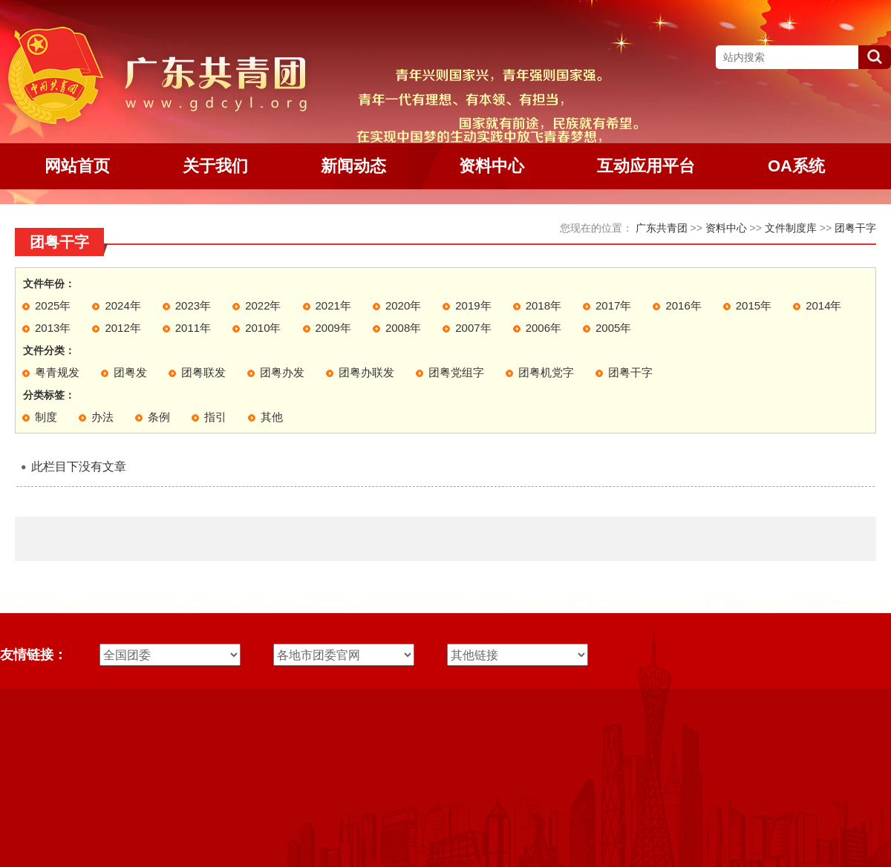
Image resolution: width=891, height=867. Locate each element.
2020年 (403, 305)
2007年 (473, 327)
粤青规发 (57, 372)
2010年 (263, 327)
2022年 (263, 305)
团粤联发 (203, 372)
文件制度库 (791, 228)
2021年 (333, 305)
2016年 (683, 305)
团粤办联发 (366, 372)
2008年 (403, 327)
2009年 (333, 327)
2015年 (753, 305)
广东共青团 (662, 228)
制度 (46, 416)
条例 (159, 416)
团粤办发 (282, 372)
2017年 (613, 305)
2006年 (543, 327)
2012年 (122, 327)
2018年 (543, 305)
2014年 (823, 305)
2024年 (122, 305)
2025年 (53, 305)
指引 (215, 416)
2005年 (613, 327)
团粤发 (130, 372)
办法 (102, 416)
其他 (272, 416)
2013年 (53, 327)
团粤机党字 (546, 372)
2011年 (193, 327)
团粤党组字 (456, 372)
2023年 (193, 305)
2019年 (473, 305)
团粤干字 (855, 228)
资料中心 (726, 228)
